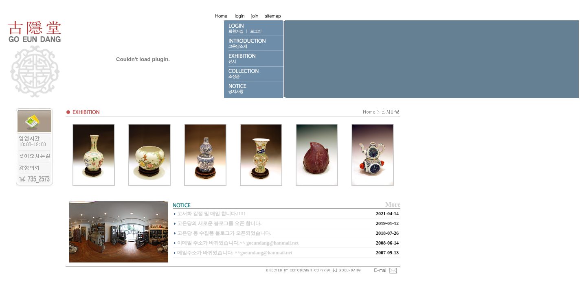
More (392, 204)
